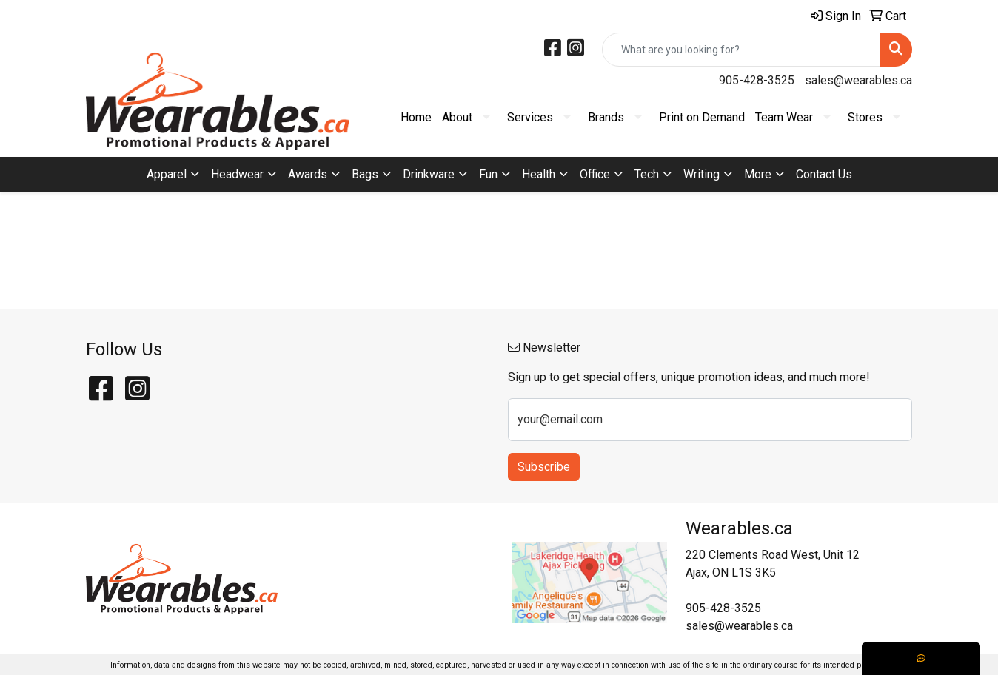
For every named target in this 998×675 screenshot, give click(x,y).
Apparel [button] (167, 174)
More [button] (757, 174)
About (457, 117)
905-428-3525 (756, 80)
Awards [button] (307, 174)
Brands (606, 117)
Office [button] (595, 174)
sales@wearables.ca (858, 80)
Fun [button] (488, 174)
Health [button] (538, 174)
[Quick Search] (741, 50)
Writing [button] (701, 174)
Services (530, 117)
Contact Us (824, 174)
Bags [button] (365, 174)
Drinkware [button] (429, 174)
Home (416, 117)
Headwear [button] (237, 174)
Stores (865, 117)
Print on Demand (702, 117)
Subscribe (544, 467)
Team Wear (784, 117)
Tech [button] (646, 174)
